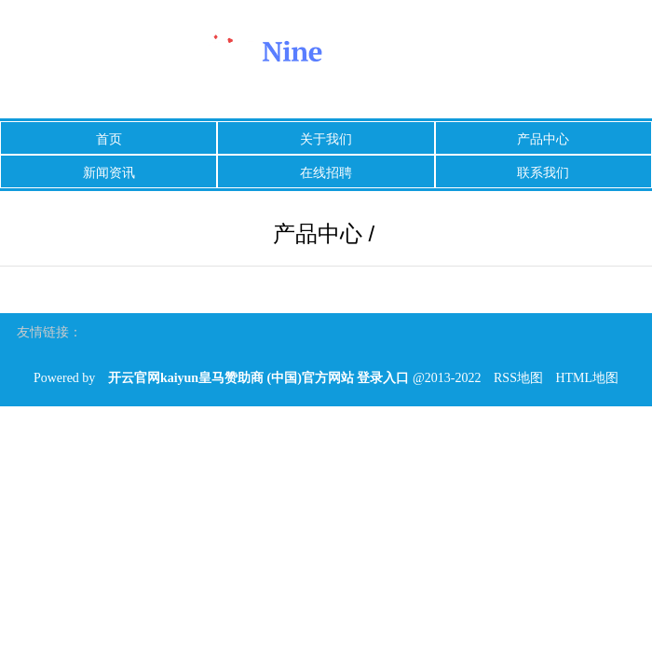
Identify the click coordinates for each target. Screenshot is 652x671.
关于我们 (326, 138)
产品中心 (543, 138)
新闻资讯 (109, 172)
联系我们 (543, 172)
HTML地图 (586, 378)
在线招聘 (326, 172)
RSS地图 (518, 378)
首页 (109, 138)
